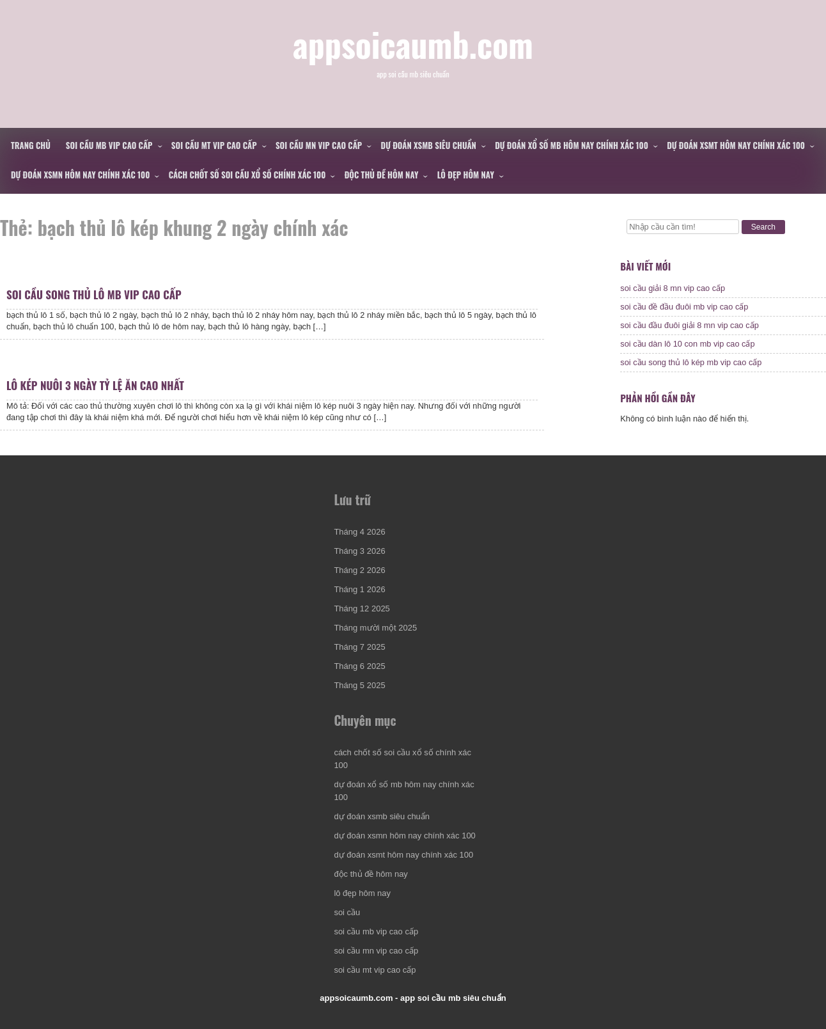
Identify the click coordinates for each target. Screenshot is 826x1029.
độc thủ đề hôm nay (382, 174)
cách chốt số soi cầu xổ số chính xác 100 (247, 174)
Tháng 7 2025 (359, 647)
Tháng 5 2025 (359, 685)
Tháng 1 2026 (359, 589)
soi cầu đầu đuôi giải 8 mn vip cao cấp (689, 325)
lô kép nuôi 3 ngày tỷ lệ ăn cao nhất (95, 385)
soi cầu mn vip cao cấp (319, 145)
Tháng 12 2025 (361, 608)
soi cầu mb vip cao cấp (109, 145)
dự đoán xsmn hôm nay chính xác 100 (80, 174)
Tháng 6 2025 (359, 666)
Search (763, 227)
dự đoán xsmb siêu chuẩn (428, 145)
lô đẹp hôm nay (465, 174)
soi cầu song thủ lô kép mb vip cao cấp (690, 362)
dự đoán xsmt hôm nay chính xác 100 (736, 145)
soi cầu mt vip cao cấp (214, 145)
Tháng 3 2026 (359, 551)
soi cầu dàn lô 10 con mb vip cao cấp (687, 344)
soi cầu (347, 912)
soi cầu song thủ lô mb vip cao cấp (94, 294)
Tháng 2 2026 (359, 570)
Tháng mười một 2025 (375, 627)
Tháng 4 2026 (359, 532)
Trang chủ (31, 145)
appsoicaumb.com (413, 43)
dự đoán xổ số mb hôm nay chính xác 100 (571, 145)
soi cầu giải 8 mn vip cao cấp (672, 288)
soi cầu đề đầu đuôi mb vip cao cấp (684, 306)
